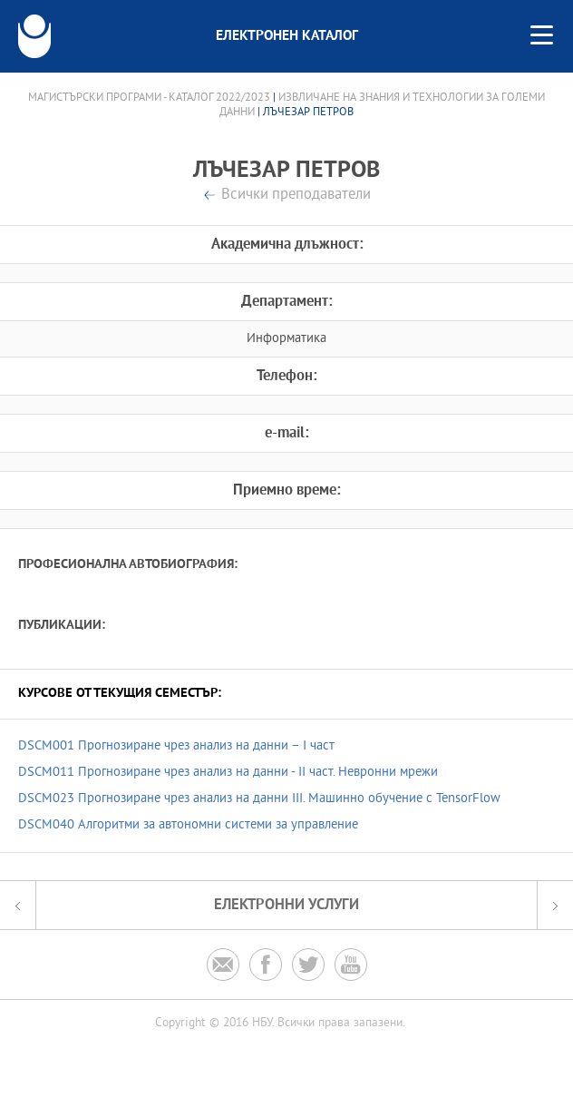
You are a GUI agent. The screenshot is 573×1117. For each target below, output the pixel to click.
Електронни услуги (286, 905)
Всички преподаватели (296, 195)
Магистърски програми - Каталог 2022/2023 (149, 98)
